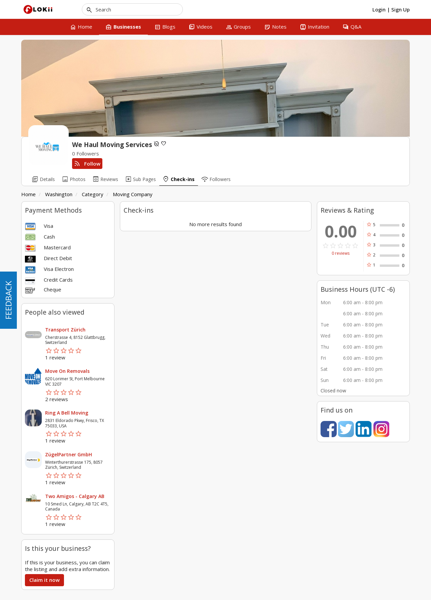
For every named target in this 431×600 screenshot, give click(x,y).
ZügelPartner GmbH (68, 454)
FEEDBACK (8, 300)
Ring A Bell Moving (66, 413)
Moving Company (133, 194)
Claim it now (44, 579)
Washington (58, 194)
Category (92, 194)
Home (28, 194)
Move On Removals (67, 371)
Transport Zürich (65, 329)
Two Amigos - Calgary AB (74, 496)
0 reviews (341, 253)
